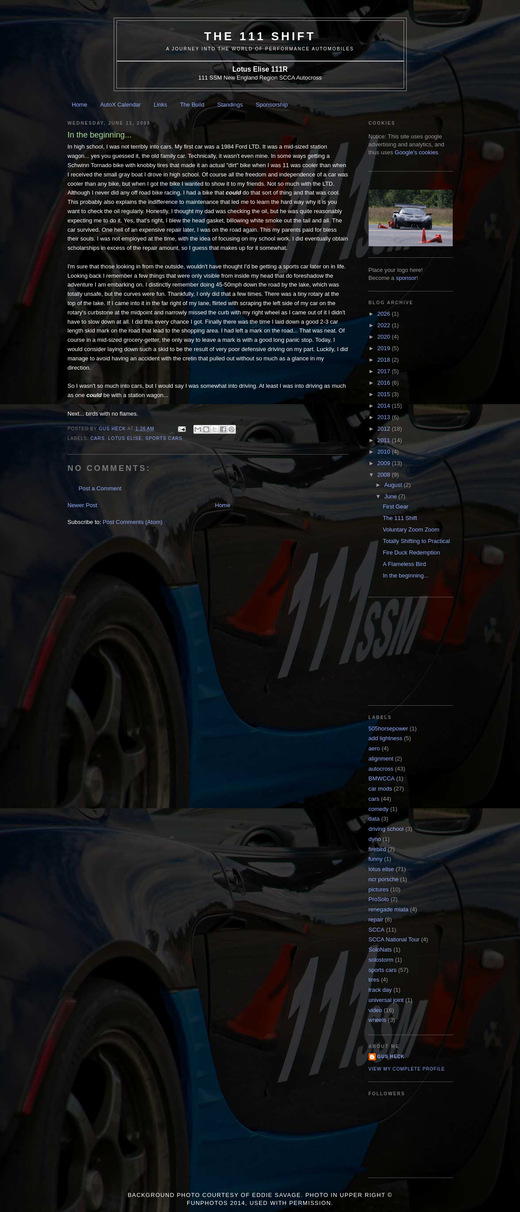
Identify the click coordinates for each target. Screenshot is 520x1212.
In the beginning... (405, 575)
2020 (384, 336)
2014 (384, 405)
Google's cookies (417, 152)
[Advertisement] (413, 650)
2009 (384, 463)
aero (374, 748)
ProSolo (379, 899)
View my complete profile (407, 1069)
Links (160, 104)
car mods (380, 788)
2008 (384, 474)
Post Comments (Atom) (132, 522)
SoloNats (380, 949)
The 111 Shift (260, 36)
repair (376, 919)
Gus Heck (391, 1056)
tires (374, 979)
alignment (381, 758)
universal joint (386, 1000)
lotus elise (125, 438)
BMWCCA (382, 778)
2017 (384, 371)
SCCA (377, 929)
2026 (384, 313)
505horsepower (388, 728)
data (374, 818)
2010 (384, 451)
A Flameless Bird (404, 564)
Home (79, 104)
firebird (377, 849)
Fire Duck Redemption (411, 552)
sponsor (406, 278)
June (391, 496)
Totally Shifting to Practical (416, 541)
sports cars (163, 438)
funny (376, 859)
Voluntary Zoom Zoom (411, 529)
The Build (192, 104)
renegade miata (388, 909)
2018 (384, 359)
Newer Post (82, 505)
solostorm (381, 959)
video (375, 1010)
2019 (384, 348)
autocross (381, 768)
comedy (379, 809)
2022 (384, 325)
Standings (230, 104)
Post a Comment (100, 488)
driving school (386, 829)
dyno (375, 839)
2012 (384, 428)
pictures (379, 889)
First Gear (395, 506)
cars (98, 438)
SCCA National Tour (394, 939)
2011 (384, 440)
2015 (384, 394)
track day (380, 989)
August (394, 485)
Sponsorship (272, 104)
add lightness (386, 738)
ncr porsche (384, 879)
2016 (384, 382)
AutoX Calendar (120, 104)
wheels (377, 1020)
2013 (384, 417)
